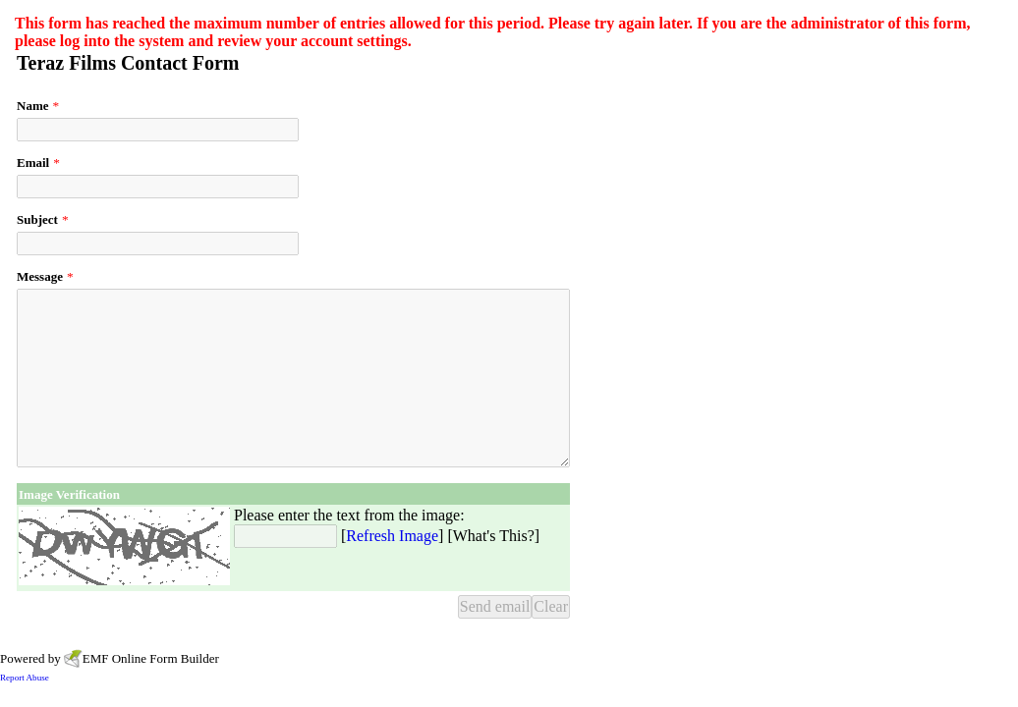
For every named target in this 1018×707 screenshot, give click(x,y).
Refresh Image (392, 535)
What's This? (494, 535)
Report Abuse (24, 677)
